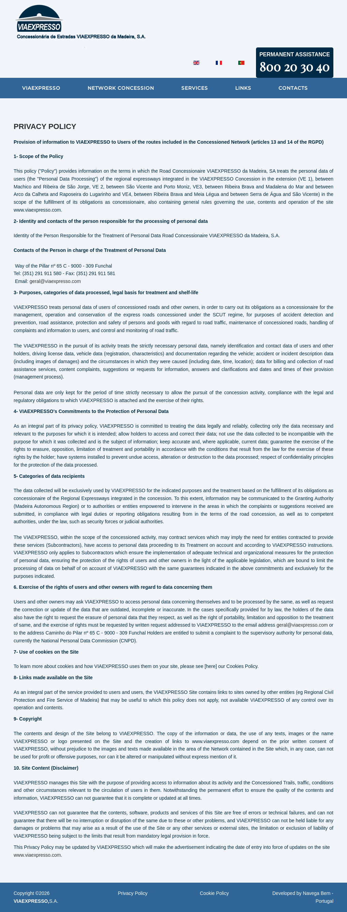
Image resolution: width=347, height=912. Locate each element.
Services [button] (194, 88)
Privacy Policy (133, 893)
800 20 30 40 (294, 66)
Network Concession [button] (121, 88)
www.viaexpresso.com (37, 855)
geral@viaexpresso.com (55, 281)
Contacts (293, 88)
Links (243, 88)
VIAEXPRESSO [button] (41, 88)
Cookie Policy (214, 893)
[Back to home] (99, 23)
